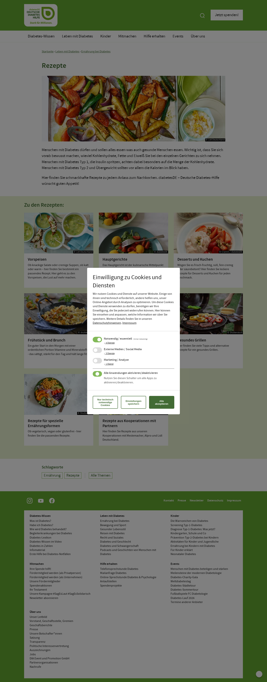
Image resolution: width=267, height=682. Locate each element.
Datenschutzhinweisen (107, 323)
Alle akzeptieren (161, 402)
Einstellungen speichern (133, 402)
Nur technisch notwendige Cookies (105, 402)
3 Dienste (109, 354)
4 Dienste (109, 343)
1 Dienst (108, 364)
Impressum (129, 323)
